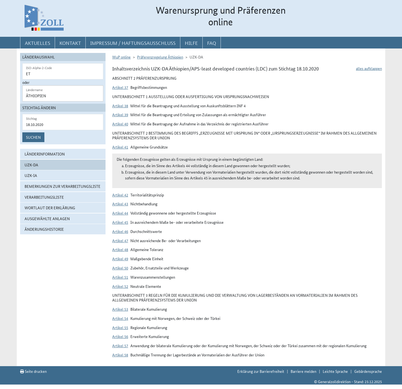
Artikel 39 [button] (120, 114)
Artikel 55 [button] (120, 327)
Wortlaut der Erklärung (50, 207)
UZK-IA (31, 175)
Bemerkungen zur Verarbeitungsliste (62, 186)
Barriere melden (303, 371)
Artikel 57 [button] (120, 345)
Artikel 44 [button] (120, 213)
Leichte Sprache (335, 371)
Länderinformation (45, 154)
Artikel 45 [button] (120, 222)
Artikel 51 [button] (120, 277)
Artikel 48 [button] (120, 249)
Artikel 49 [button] (120, 258)
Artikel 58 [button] (120, 355)
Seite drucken (33, 371)
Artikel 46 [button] (120, 231)
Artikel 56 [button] (120, 336)
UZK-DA (31, 164)
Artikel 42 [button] (120, 195)
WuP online (121, 57)
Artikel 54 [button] (120, 318)
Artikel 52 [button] (120, 286)
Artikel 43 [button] (120, 203)
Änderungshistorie (44, 229)
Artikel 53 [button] (120, 309)
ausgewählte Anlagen (47, 218)
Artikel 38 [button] (120, 105)
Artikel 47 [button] (120, 240)
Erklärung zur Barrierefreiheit (260, 371)
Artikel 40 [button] (120, 124)
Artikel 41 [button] (120, 147)
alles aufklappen (369, 68)
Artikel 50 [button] (120, 268)
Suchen (33, 137)
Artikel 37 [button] (120, 87)
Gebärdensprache (368, 371)
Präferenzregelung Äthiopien (160, 57)
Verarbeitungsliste (44, 197)
